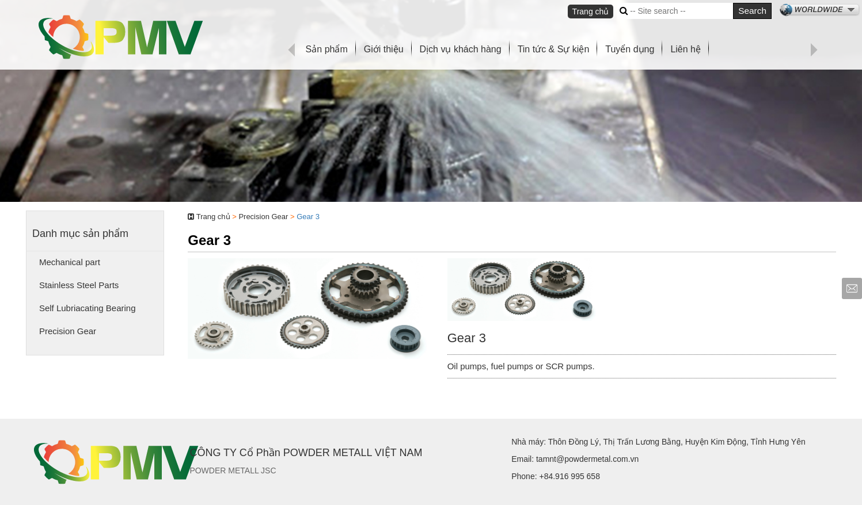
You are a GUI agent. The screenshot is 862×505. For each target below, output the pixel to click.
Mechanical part (69, 262)
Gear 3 (308, 216)
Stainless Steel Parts (79, 285)
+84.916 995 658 (569, 476)
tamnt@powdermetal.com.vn (587, 459)
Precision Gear (67, 331)
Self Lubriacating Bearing (87, 308)
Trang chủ (590, 11)
